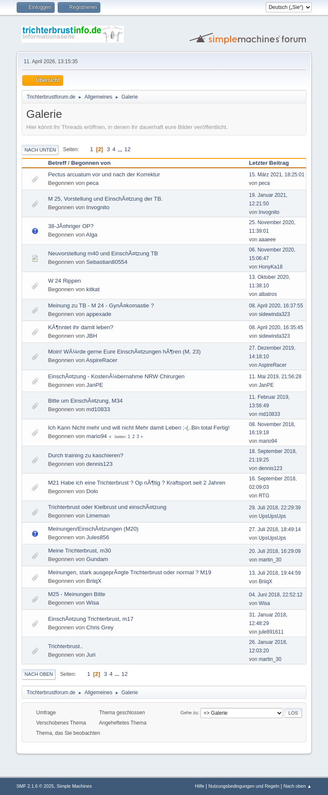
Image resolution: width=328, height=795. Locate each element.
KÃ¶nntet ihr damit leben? (80, 327)
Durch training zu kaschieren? (85, 455)
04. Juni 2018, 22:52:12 (275, 595)
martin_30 (270, 560)
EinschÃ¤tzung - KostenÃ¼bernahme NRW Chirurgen (116, 376)
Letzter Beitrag (272, 163)
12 (127, 149)
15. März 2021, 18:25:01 (277, 175)
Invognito (97, 207)
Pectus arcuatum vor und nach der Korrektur (104, 174)
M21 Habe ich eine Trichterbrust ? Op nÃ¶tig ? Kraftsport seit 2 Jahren (136, 482)
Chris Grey (100, 627)
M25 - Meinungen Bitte (76, 594)
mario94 (96, 436)
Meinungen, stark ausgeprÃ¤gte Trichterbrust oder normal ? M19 (129, 572)
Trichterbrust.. (65, 646)
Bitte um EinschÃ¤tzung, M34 (85, 401)
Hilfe (200, 786)
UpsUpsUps (272, 516)
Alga (91, 234)
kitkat (93, 289)
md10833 (98, 409)
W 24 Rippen (64, 281)
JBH (91, 336)
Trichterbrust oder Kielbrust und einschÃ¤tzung (107, 507)
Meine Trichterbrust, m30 (79, 550)
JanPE (94, 385)
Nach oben (38, 674)
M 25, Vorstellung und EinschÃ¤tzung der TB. (105, 199)
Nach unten (40, 149)
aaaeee (267, 240)
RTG (264, 496)
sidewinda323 (274, 314)
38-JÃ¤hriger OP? (71, 226)
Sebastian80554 (106, 262)
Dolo (92, 491)
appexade (98, 314)
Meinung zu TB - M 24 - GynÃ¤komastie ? (101, 305)
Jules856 (97, 537)
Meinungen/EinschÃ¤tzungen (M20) (93, 529)
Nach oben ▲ (298, 786)
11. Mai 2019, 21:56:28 (275, 377)
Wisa (92, 602)
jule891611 (271, 632)
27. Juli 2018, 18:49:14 (275, 529)
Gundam (97, 559)
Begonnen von (91, 163)
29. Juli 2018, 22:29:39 (275, 508)
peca (92, 183)
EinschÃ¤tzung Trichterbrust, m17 (90, 619)
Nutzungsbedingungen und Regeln (243, 786)
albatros (268, 294)
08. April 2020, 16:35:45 (276, 327)
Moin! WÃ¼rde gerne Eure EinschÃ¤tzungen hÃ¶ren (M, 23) (124, 351)
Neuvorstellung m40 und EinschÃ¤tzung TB (103, 253)
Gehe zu (189, 712)
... (120, 149)
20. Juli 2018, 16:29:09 (275, 551)
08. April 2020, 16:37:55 (276, 306)
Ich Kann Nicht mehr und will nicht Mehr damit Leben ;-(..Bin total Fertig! (138, 427)
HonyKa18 (271, 267)
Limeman (98, 515)
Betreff (57, 163)
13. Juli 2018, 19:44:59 (275, 573)
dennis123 (99, 464)
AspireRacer (101, 360)
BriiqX (94, 581)
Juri (90, 655)
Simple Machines (74, 786)
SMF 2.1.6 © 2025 (35, 786)
